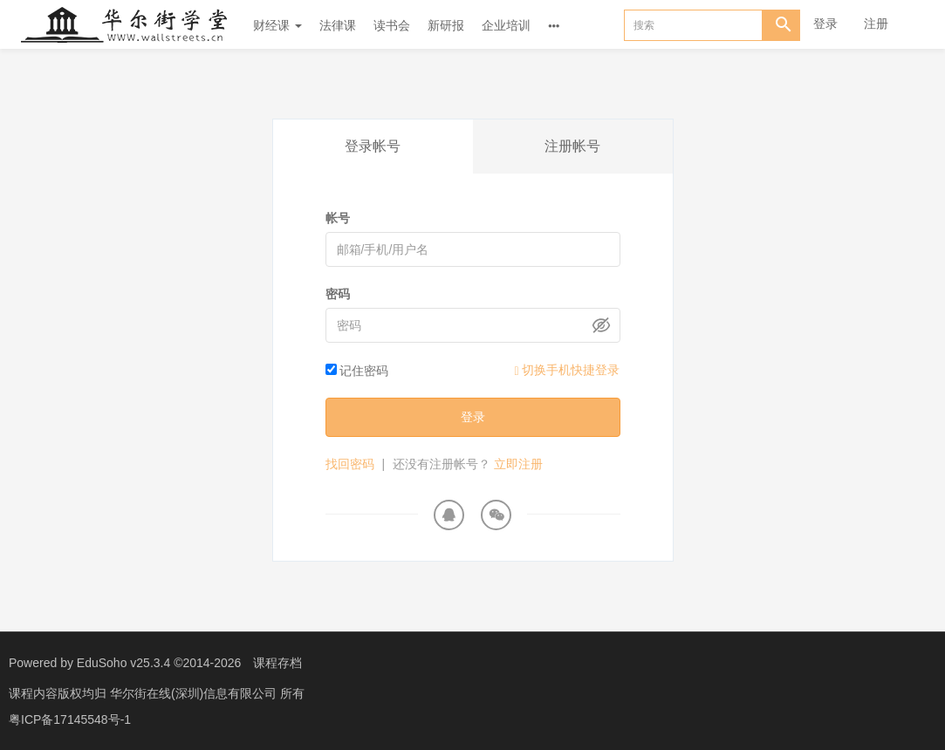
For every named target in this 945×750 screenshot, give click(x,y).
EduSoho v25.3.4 (123, 663)
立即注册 (518, 464)
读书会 (391, 25)
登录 (825, 24)
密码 (337, 294)
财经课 (277, 25)
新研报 (446, 25)
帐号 (337, 218)
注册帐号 (572, 146)
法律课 (337, 25)
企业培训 (506, 25)
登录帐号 (373, 146)
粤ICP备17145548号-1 (70, 719)
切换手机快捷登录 (567, 370)
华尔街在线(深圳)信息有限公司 (195, 693)
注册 (876, 24)
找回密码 (349, 464)
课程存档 (277, 663)
